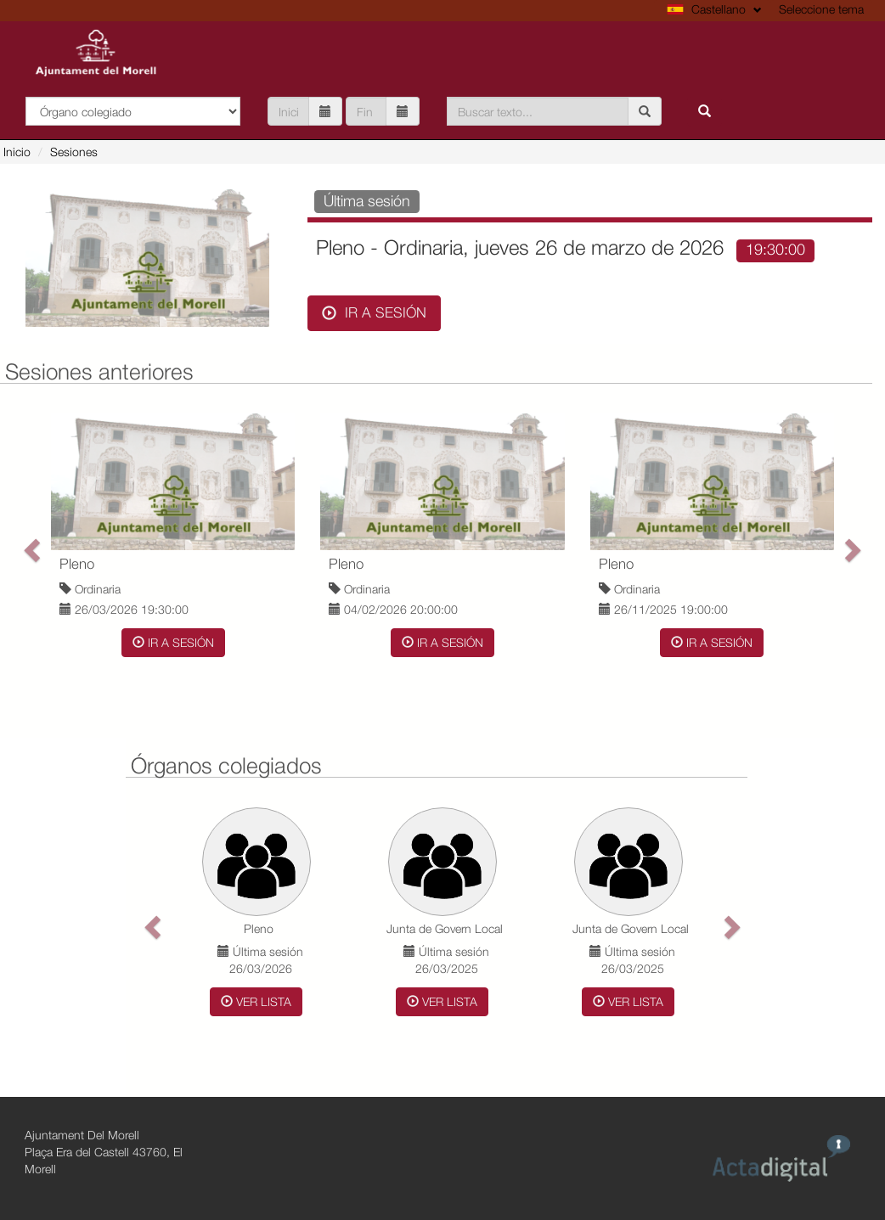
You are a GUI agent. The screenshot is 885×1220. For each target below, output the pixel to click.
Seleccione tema (821, 9)
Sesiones (74, 151)
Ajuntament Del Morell (82, 1134)
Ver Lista (256, 1001)
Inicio (17, 151)
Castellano (714, 9)
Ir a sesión (374, 312)
